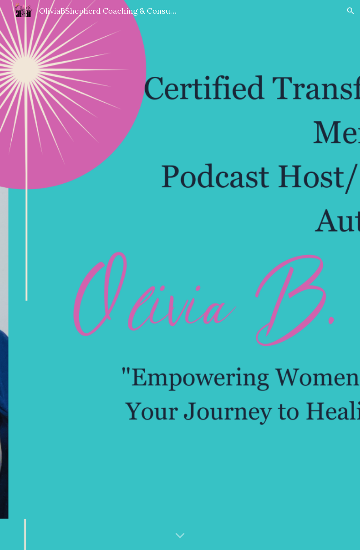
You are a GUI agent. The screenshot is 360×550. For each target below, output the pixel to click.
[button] (350, 11)
